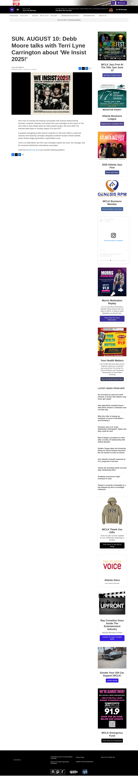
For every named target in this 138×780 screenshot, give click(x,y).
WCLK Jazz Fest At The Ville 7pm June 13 (112, 71)
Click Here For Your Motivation (112, 323)
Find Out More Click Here (112, 213)
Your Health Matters (112, 364)
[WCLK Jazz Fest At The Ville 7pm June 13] (112, 50)
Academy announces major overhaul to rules (109, 482)
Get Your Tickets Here (112, 79)
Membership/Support (70, 20)
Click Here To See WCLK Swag (112, 550)
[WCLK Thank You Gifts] (112, 515)
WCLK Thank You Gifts (112, 535)
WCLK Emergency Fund (112, 738)
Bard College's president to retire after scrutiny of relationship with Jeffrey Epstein (111, 444)
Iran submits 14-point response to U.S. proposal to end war (111, 465)
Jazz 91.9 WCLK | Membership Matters (69, 24)
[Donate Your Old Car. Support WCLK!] (112, 662)
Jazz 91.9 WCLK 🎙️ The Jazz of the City (111, 265)
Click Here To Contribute (112, 745)
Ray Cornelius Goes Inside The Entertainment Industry (112, 629)
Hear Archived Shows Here (112, 383)
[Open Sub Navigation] (29, 20)
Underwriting (89, 20)
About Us (103, 20)
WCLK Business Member (112, 207)
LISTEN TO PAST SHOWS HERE (112, 642)
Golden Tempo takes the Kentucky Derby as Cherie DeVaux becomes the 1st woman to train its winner (112, 455)
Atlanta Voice (112, 584)
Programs (14, 20)
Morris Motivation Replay (112, 306)
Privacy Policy (80, 761)
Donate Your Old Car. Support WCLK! (112, 678)
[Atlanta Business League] (112, 101)
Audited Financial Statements (84, 766)
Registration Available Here (112, 128)
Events (35, 20)
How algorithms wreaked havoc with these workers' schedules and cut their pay (112, 412)
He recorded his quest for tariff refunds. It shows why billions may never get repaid (112, 401)
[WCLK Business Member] (112, 193)
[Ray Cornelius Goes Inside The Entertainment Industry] (112, 608)
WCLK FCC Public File (108, 761)
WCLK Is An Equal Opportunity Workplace (60, 766)
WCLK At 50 (44, 20)
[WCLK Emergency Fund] (112, 713)
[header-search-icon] (114, 5)
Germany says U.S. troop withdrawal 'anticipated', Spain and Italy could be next (112, 433)
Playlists (24, 20)
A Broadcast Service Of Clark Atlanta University (61, 761)
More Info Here (112, 177)
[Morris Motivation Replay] (112, 286)
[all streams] (121, 14)
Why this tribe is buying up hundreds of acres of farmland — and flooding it (111, 423)
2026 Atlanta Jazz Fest (112, 170)
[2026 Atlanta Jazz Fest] (112, 150)
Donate (124, 5)
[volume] (17, 14)
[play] (12, 14)
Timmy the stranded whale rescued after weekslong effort (112, 473)
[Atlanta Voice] (112, 569)
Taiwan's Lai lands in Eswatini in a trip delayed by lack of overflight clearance (112, 492)
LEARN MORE (112, 685)
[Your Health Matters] (112, 346)
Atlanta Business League (112, 122)
